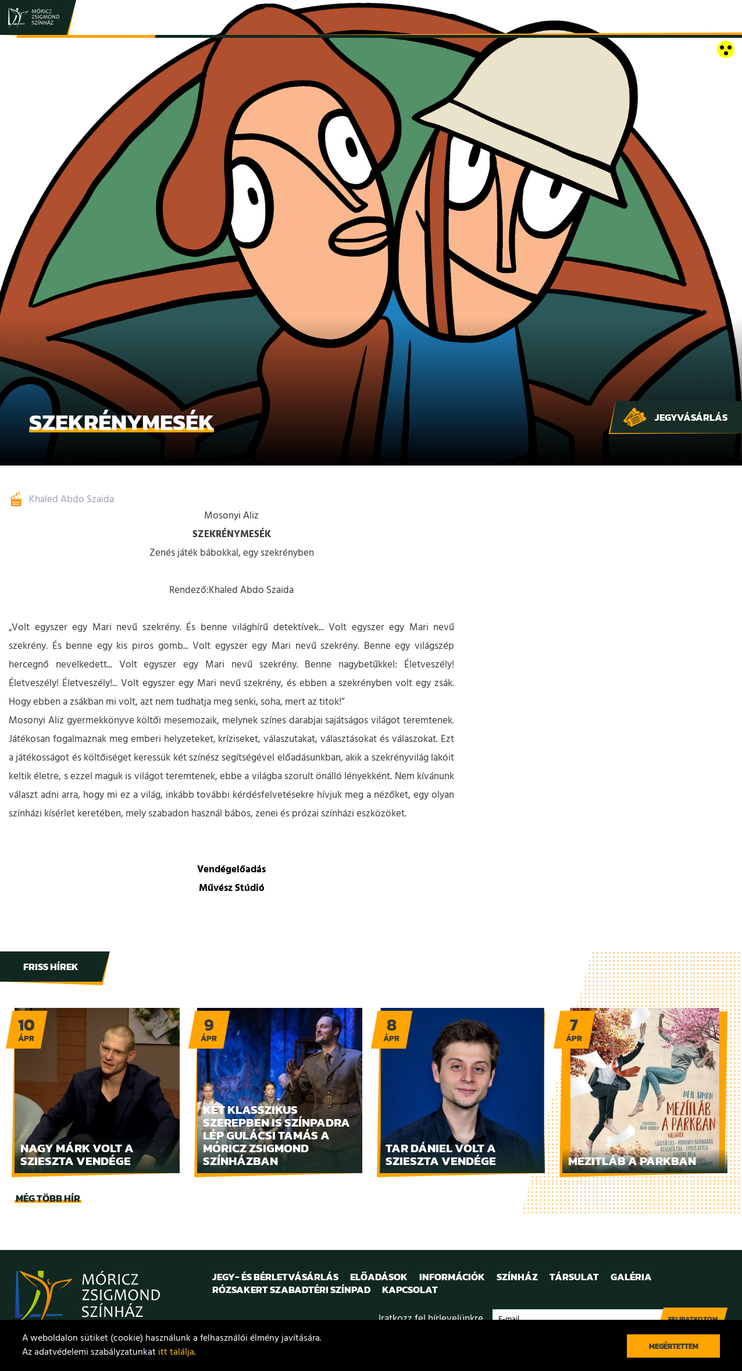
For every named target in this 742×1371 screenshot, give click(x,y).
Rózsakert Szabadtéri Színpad (291, 1289)
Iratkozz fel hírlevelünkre (431, 1319)
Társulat (574, 1276)
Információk (452, 1276)
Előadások (379, 1276)
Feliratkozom (693, 1319)
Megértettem (673, 1346)
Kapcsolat (410, 1289)
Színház (517, 1276)
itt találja (176, 1352)
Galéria (631, 1276)
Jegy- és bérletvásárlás (275, 1276)
